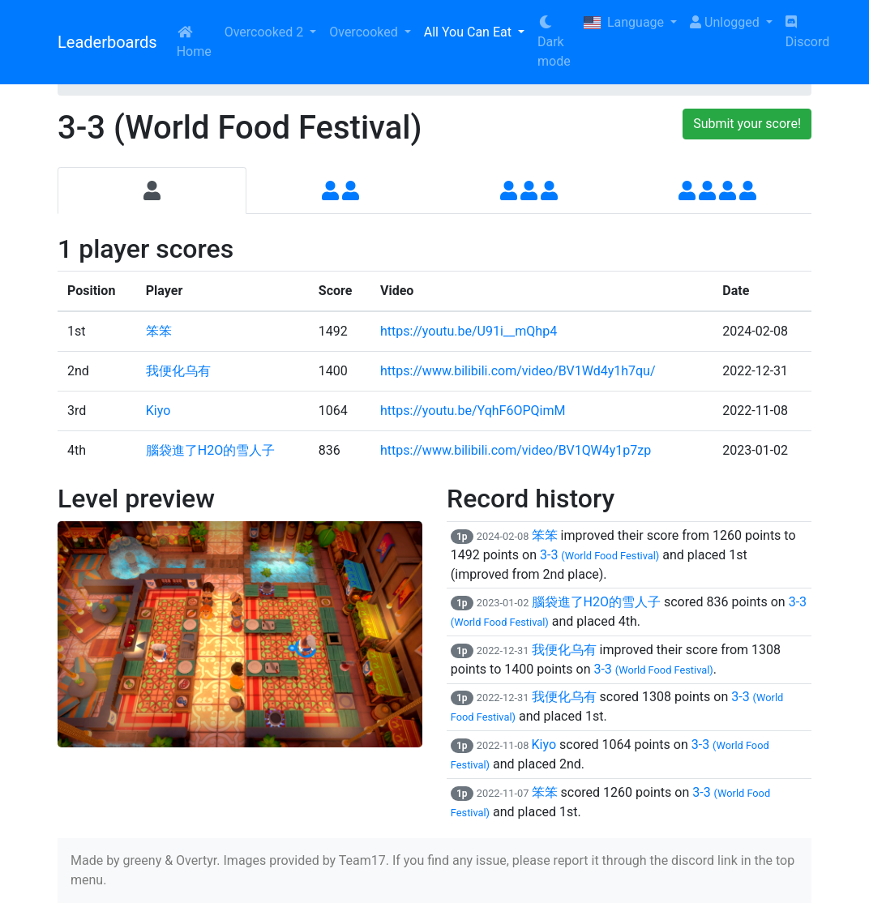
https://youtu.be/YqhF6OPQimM (472, 410)
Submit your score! (747, 123)
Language (625, 22)
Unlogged (726, 22)
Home (194, 42)
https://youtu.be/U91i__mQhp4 (468, 331)
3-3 (599, 555)
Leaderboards (107, 42)
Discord (807, 32)
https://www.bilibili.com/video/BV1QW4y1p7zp (515, 450)
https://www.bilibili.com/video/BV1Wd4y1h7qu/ (518, 371)
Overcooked (364, 32)
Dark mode (554, 42)
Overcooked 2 (265, 32)
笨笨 (159, 331)
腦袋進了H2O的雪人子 (210, 450)
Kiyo (158, 410)
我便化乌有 (178, 371)
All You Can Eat (469, 32)
